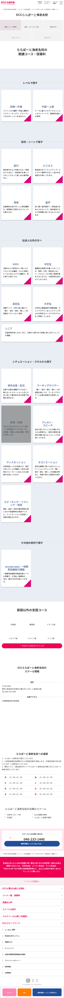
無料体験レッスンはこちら (32, 843)
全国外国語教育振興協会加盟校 (15, 954)
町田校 (9, 817)
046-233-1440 (10, 691)
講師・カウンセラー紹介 (32, 27)
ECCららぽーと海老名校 (32, 14)
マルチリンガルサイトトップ (32, 645)
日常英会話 (26, 866)
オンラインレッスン (46, 2)
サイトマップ (9, 948)
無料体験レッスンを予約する (47, 993)
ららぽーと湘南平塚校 (42, 817)
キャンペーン (16, 37)
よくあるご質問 (10, 930)
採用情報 (8, 967)
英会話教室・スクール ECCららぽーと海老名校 (37, 9)
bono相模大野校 (40, 814)
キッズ (11, 992)
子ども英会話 (51, 866)
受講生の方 (8, 942)
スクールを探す (54, 2)
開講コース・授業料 (11, 27)
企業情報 (8, 973)
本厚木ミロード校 (14, 814)
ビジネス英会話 (38, 866)
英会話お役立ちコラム (12, 936)
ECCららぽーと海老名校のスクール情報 (32, 669)
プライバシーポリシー (12, 960)
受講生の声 (53, 27)
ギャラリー (47, 37)
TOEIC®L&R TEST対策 (12, 869)
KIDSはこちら (39, 2)
